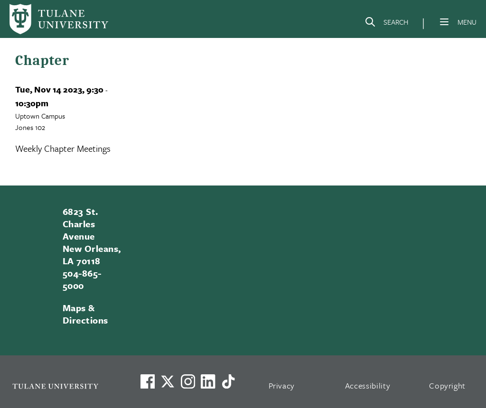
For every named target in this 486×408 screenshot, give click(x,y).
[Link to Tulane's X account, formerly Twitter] (167, 381)
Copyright (447, 385)
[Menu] (444, 22)
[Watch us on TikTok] (228, 381)
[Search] (386, 23)
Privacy (282, 385)
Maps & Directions (85, 313)
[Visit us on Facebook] (147, 381)
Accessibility (368, 385)
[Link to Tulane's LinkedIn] (208, 381)
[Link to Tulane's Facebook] (188, 381)
